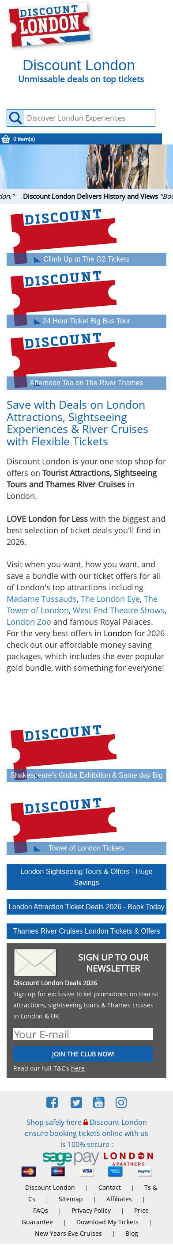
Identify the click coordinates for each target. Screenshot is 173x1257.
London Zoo (29, 621)
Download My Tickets (107, 1222)
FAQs (40, 1210)
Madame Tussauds (42, 598)
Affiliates (119, 1199)
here (78, 1068)
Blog (131, 1233)
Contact (109, 1187)
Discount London (50, 1187)
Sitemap (71, 1199)
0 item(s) (24, 139)
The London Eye (110, 598)
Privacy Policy (91, 1210)
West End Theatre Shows (119, 610)
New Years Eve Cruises (68, 1233)
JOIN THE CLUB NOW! (83, 1054)
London (118, 633)
